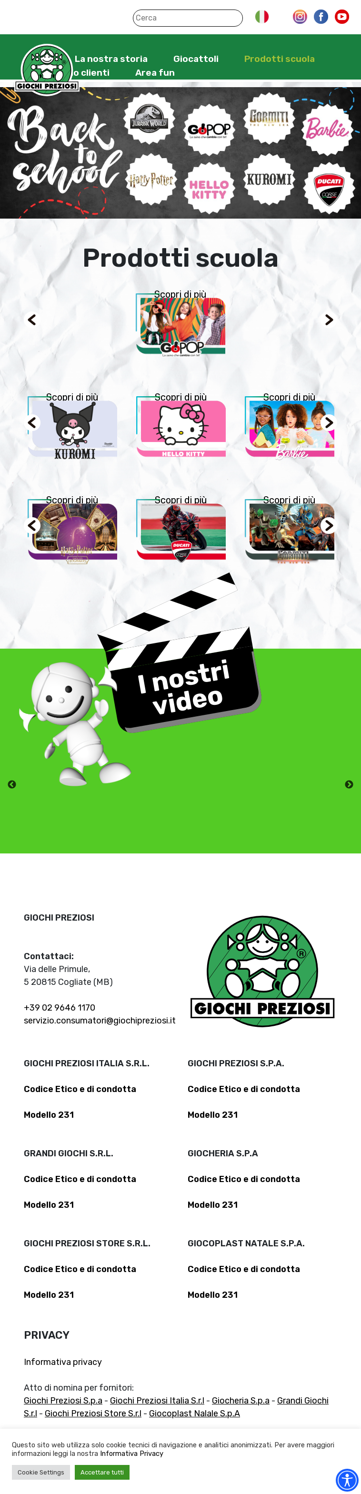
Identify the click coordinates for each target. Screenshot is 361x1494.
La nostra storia (111, 58)
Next (349, 785)
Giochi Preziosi (47, 70)
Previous (12, 785)
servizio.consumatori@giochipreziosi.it (100, 1020)
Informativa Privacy (131, 1453)
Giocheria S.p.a (241, 1400)
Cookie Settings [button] (41, 1472)
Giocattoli (196, 58)
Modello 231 (49, 1115)
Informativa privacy (63, 1362)
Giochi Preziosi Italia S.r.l (157, 1400)
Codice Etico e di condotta (80, 1089)
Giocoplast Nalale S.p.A (194, 1413)
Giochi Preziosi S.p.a (63, 1400)
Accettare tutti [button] (102, 1472)
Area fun (155, 72)
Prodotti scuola (279, 58)
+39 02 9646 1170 (59, 1008)
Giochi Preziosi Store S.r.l (93, 1413)
